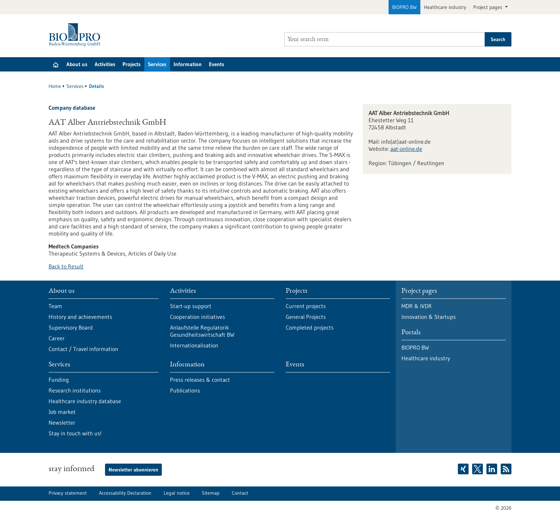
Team (55, 306)
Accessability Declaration (125, 492)
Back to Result (66, 266)
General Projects (306, 316)
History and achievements (80, 316)
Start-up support (190, 306)
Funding (59, 379)
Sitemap (211, 492)
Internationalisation (194, 345)
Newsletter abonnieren (133, 469)
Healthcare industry (445, 7)
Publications (185, 390)
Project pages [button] (488, 7)
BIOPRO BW (404, 7)
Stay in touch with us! (75, 433)
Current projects (306, 306)
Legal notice (177, 492)
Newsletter (62, 422)
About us (77, 64)
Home (55, 86)
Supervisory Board (71, 327)
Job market (62, 411)
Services (157, 64)
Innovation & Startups (428, 316)
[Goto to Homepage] (76, 34)
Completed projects (310, 327)
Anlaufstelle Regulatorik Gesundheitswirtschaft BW (202, 331)
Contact (240, 492)
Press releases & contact (200, 379)
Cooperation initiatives (197, 316)
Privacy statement (68, 492)
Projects (131, 64)
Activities (105, 64)
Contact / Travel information (83, 348)
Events (216, 64)
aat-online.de (406, 148)
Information (188, 64)
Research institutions (75, 390)
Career (57, 338)
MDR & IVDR (416, 306)
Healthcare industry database (85, 401)
